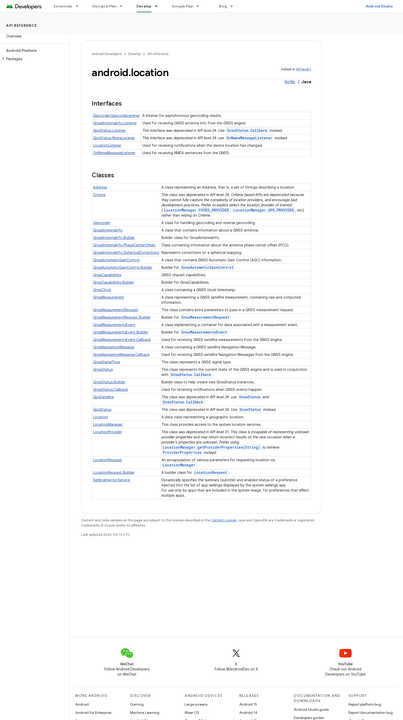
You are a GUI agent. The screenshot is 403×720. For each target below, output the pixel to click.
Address (100, 187)
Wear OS (192, 712)
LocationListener (107, 145)
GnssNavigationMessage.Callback (121, 354)
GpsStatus (102, 409)
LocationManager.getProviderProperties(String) (211, 447)
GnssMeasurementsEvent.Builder (120, 332)
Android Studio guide (311, 709)
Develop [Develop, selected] (144, 6)
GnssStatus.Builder (109, 382)
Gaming (137, 704)
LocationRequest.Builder (113, 472)
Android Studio (379, 6)
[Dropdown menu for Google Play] (200, 6)
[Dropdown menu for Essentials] (79, 6)
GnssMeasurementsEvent (114, 324)
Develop (134, 54)
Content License (223, 520)
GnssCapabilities (107, 275)
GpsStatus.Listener (109, 130)
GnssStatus (103, 369)
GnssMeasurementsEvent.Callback (122, 339)
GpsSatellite (103, 397)
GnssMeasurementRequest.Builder (122, 317)
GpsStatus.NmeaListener (114, 138)
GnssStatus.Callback (247, 130)
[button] (33, 59)
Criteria (99, 194)
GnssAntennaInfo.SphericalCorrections (126, 252)
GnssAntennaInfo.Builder (114, 237)
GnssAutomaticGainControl (116, 260)
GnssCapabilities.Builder (113, 282)
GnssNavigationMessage (113, 347)
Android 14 (248, 712)
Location (100, 417)
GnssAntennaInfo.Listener (115, 123)
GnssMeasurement (108, 297)
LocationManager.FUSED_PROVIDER (196, 210)
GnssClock (102, 290)
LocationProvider (107, 432)
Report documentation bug (371, 712)
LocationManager (108, 424)
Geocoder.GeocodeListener (116, 115)
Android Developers (107, 54)
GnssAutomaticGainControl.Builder (122, 267)
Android (82, 704)
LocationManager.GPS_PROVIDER (263, 210)
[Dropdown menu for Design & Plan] (123, 6)
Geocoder (101, 222)
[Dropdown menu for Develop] (159, 6)
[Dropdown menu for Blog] (234, 6)
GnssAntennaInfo (107, 230)
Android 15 (248, 704)
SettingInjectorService (111, 480)
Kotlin (290, 82)
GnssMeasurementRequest (115, 310)
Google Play (182, 6)
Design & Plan (104, 6)
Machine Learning (144, 712)
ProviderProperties (182, 452)
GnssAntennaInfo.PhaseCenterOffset (124, 245)
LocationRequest (107, 460)
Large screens (196, 704)
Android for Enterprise (93, 712)
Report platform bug (365, 704)
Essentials (63, 6)
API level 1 (303, 69)
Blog (223, 6)
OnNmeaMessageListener (249, 137)
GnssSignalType (106, 362)
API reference (21, 25)
